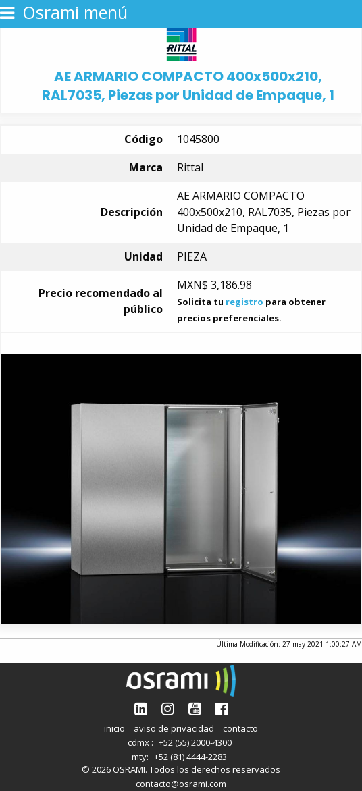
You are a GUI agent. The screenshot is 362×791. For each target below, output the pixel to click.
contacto (240, 728)
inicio (114, 728)
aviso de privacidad (174, 728)
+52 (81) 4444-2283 (190, 757)
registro (244, 302)
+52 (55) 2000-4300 (195, 742)
